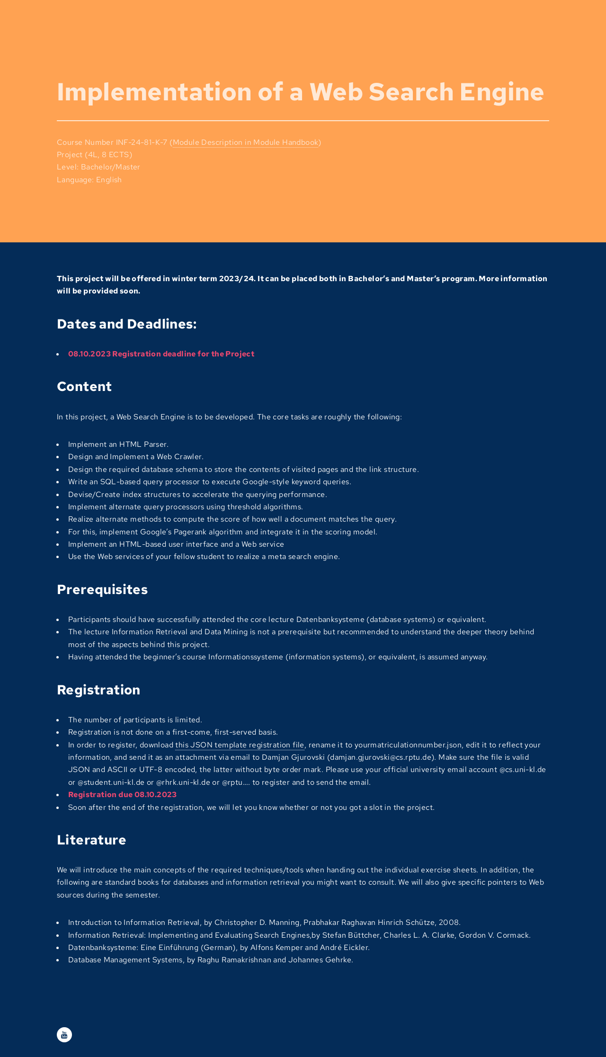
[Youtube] (64, 1035)
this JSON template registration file (239, 745)
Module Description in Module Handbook (246, 142)
